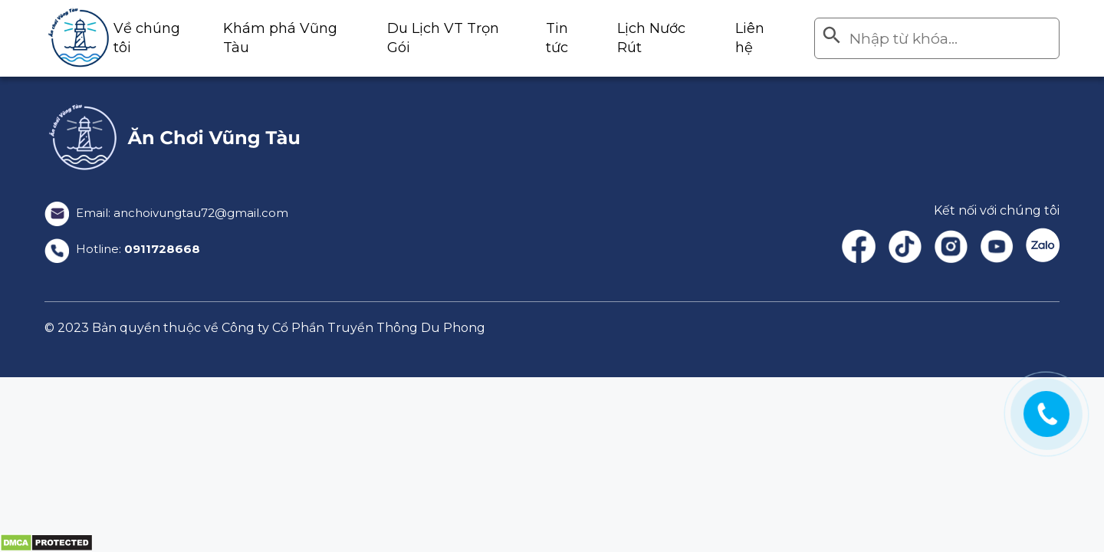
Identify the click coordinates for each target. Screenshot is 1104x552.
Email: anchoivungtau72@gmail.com (172, 212)
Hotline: (124, 249)
